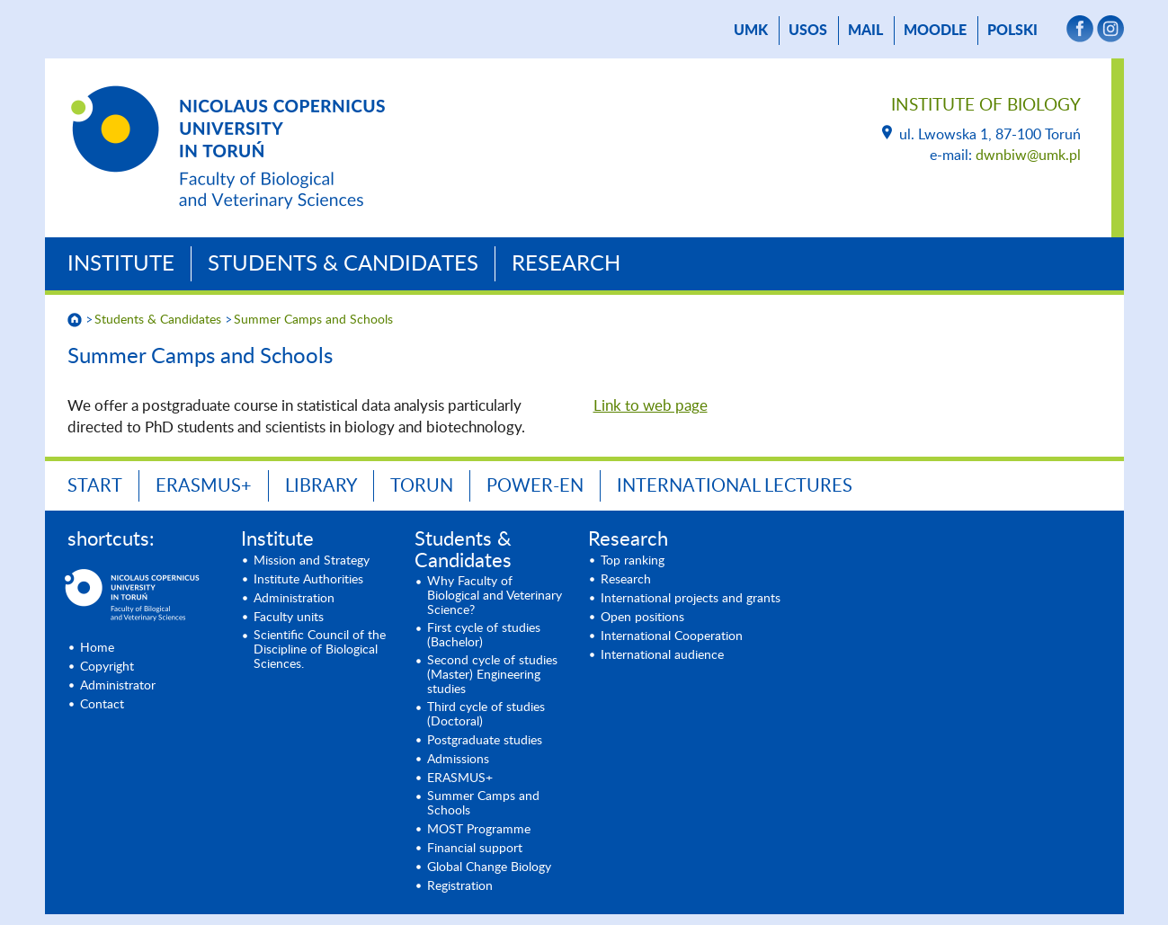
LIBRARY (321, 486)
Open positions (642, 617)
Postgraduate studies (484, 740)
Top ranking (632, 561)
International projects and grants (690, 598)
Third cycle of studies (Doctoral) (486, 714)
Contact (102, 704)
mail (865, 30)
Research (566, 264)
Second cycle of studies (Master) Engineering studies (492, 675)
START (94, 486)
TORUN (421, 486)
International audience (662, 655)
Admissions (458, 759)
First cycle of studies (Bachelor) (483, 635)
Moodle (935, 30)
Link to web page (650, 406)
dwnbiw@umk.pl (1028, 155)
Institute (120, 264)
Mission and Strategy (312, 561)
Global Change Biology (489, 867)
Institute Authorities (308, 580)
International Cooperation (672, 636)
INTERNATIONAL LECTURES (734, 486)
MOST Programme (479, 829)
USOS (808, 30)
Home (97, 648)
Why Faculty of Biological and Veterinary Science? (494, 596)
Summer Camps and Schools (313, 320)
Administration (294, 598)
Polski (1012, 30)
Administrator (118, 686)
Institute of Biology (986, 105)
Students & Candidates (343, 264)
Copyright (107, 667)
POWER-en (535, 486)
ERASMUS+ (204, 486)
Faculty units (289, 617)
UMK (751, 30)
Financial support (474, 848)
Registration (460, 886)
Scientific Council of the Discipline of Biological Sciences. (320, 650)
